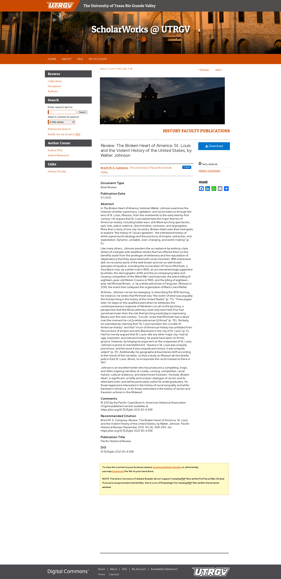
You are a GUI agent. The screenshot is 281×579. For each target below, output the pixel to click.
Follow (187, 167)
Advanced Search (59, 129)
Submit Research (58, 155)
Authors (53, 91)
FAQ (124, 569)
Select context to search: (64, 117)
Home (103, 68)
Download (214, 146)
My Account (139, 569)
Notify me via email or (64, 134)
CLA (111, 68)
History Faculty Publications (196, 130)
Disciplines (54, 86)
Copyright (114, 574)
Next (218, 69)
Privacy (101, 574)
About (113, 569)
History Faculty (57, 171)
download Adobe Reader (167, 467)
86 (131, 68)
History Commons (209, 170)
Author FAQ (55, 150)
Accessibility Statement (164, 569)
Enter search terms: (60, 107)
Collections (55, 81)
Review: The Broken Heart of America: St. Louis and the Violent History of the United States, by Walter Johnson (146, 150)
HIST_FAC (121, 68)
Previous (204, 69)
